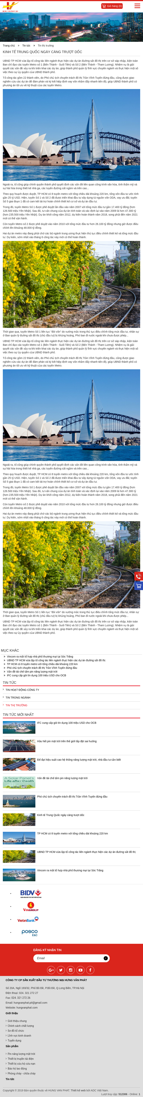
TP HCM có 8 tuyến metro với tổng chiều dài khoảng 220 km (41, 664)
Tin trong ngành (16, 697)
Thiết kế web (78, 1090)
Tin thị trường (15, 705)
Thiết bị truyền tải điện (21, 1058)
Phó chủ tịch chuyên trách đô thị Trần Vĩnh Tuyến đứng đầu (40, 667)
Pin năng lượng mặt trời (21, 1053)
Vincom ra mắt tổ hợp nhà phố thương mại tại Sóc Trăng (38, 656)
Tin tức (28, 45)
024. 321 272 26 (20, 997)
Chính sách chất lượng (21, 1025)
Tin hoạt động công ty (21, 689)
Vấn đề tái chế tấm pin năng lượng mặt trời (30, 671)
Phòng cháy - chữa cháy (22, 1073)
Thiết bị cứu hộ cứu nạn (21, 1063)
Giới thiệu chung (17, 1020)
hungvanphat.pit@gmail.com (30, 1002)
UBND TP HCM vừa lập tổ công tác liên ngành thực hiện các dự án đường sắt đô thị (54, 660)
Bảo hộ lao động (17, 1068)
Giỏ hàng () (114, 6)
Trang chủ (9, 45)
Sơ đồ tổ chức (16, 1030)
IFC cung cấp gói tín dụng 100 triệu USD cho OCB (35, 675)
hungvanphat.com (27, 1007)
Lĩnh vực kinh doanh (19, 1035)
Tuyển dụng (14, 1040)
